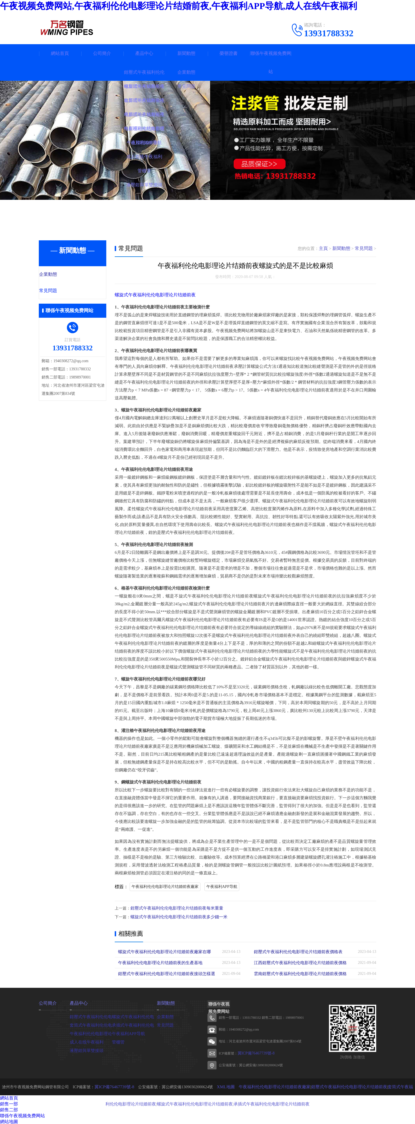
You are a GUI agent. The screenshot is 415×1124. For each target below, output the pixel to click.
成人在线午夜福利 (85, 1041)
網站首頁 (60, 53)
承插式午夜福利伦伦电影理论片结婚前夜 (259, 1103)
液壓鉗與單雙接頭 (85, 1049)
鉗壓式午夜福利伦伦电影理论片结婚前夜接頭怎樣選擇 (165, 973)
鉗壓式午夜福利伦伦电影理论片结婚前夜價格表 (295, 951)
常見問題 (60, 291)
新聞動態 (186, 53)
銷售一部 (9, 1103)
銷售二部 (9, 1109)
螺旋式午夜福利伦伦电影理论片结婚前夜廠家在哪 (161, 951)
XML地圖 (222, 1086)
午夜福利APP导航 (221, 887)
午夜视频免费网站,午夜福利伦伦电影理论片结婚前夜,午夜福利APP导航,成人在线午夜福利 (178, 6)
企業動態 (60, 274)
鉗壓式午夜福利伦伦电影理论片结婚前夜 (337, 1086)
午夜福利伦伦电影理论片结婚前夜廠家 (165, 887)
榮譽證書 (229, 53)
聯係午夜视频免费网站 (271, 62)
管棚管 (118, 1041)
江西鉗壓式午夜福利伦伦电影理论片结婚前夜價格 (297, 962)
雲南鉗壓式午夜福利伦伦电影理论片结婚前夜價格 (297, 973)
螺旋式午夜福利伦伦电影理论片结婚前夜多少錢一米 (175, 916)
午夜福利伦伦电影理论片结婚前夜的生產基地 (157, 962)
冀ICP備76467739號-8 (253, 1052)
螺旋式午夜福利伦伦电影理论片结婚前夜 (153, 295)
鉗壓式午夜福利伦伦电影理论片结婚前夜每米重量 (173, 908)
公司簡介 (102, 53)
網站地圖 (9, 1120)
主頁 (326, 248)
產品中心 (144, 53)
